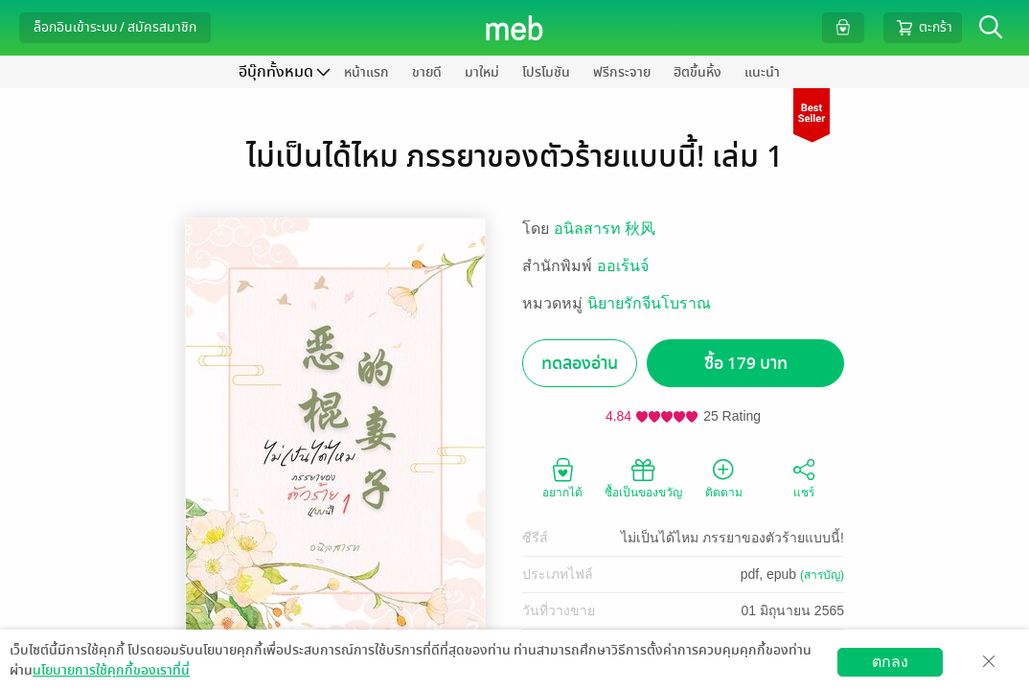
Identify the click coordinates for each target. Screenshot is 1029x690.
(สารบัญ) (822, 575)
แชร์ (803, 477)
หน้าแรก (366, 72)
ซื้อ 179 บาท (746, 364)
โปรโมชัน (546, 72)
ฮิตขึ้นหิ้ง (697, 72)
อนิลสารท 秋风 (604, 228)
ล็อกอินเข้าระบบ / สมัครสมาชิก (115, 27)
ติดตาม (724, 477)
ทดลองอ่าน (579, 364)
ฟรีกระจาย (622, 72)
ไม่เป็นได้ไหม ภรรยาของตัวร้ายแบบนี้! (732, 537)
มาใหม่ (482, 72)
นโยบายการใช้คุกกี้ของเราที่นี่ (111, 670)
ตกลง (890, 662)
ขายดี (427, 72)
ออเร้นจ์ (623, 266)
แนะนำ (762, 72)
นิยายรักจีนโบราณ (649, 303)
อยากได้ (562, 477)
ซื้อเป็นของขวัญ (643, 477)
